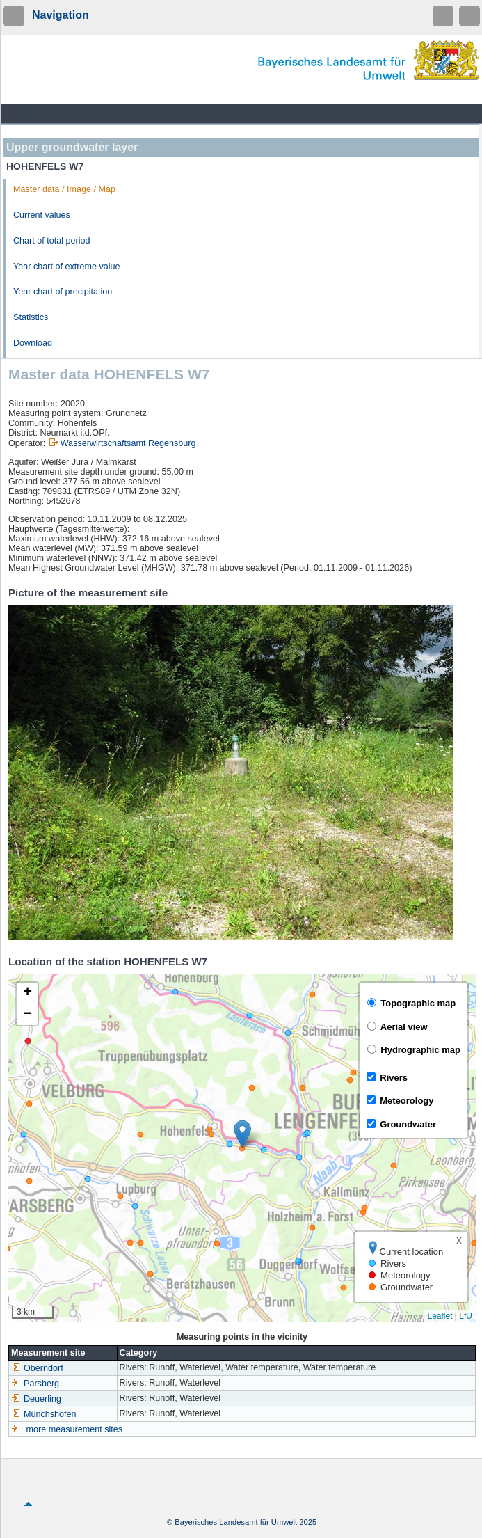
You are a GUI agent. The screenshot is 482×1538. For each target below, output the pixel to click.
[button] (242, 1134)
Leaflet (439, 1316)
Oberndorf (37, 1368)
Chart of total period (51, 241)
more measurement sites (74, 1429)
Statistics (30, 317)
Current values (41, 215)
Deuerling (36, 1399)
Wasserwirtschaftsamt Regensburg (128, 443)
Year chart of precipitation (62, 291)
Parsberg (35, 1383)
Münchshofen (44, 1414)
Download (32, 343)
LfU (465, 1316)
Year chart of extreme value (66, 266)
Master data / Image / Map (64, 189)
